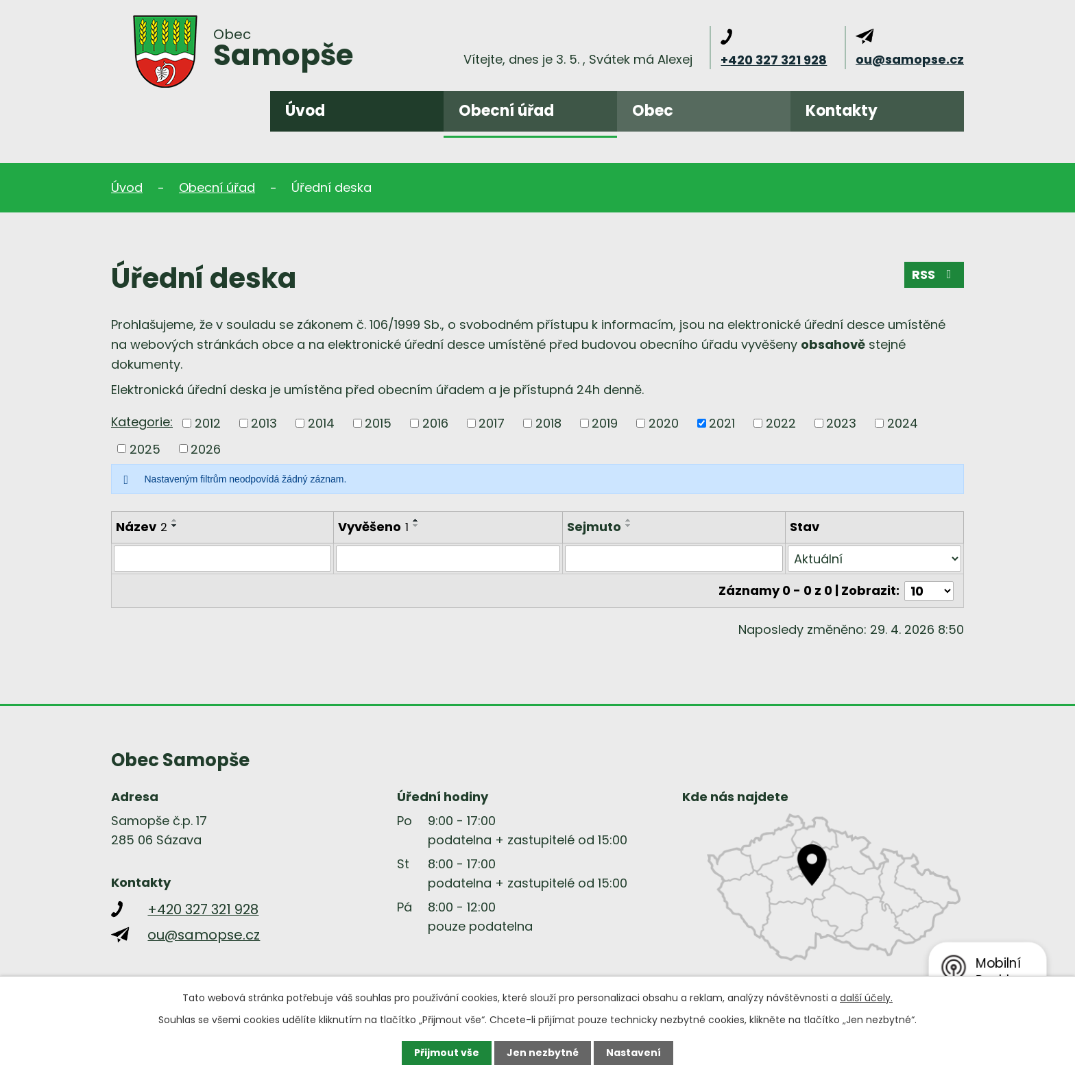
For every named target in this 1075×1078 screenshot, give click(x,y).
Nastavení (633, 1052)
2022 (781, 423)
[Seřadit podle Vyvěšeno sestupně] (416, 525)
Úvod (305, 110)
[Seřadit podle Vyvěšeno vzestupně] (416, 520)
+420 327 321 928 (774, 60)
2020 (664, 423)
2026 (206, 448)
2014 (321, 423)
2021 (722, 423)
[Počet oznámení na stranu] (929, 590)
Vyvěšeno (373, 526)
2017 (492, 423)
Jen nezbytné (543, 1052)
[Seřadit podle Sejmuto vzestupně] (628, 520)
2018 (548, 423)
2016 (435, 423)
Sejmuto (594, 526)
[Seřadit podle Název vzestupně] (174, 520)
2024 (902, 423)
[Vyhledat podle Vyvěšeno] (448, 559)
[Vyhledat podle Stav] (874, 559)
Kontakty (842, 110)
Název (141, 526)
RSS (934, 274)
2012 (208, 423)
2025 (145, 448)
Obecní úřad (506, 110)
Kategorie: (142, 421)
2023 (841, 423)
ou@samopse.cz (910, 59)
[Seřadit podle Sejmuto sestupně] (628, 525)
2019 (605, 423)
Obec (652, 110)
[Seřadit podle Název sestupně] (174, 525)
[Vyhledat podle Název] (222, 559)
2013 (264, 423)
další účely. (866, 998)
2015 (378, 423)
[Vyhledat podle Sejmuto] (673, 559)
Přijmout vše (446, 1052)
